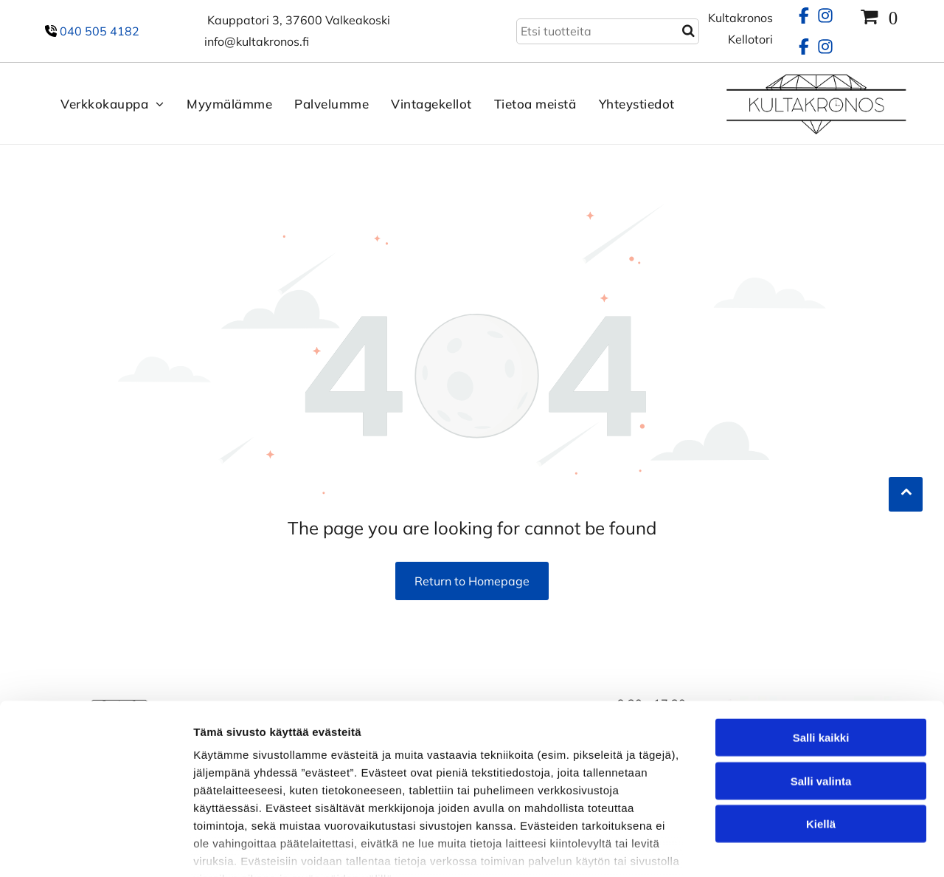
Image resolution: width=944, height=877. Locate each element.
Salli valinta (821, 692)
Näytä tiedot (789, 848)
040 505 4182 (99, 31)
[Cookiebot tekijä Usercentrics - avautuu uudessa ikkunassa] (95, 848)
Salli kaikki (821, 649)
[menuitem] (101, 103)
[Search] (607, 31)
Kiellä (821, 735)
